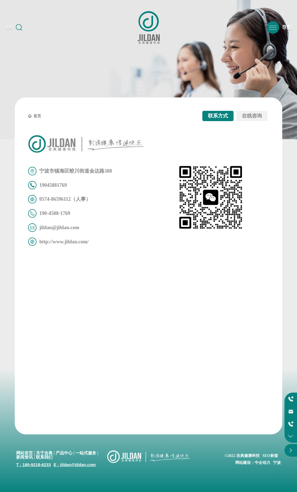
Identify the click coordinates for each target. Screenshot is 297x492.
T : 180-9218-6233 (33, 464)
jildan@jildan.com (59, 227)
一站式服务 (85, 453)
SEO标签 (270, 456)
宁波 (277, 463)
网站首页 (24, 453)
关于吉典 (44, 453)
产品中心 (64, 453)
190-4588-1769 (54, 213)
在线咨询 (252, 116)
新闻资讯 (24, 457)
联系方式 (218, 116)
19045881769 (53, 185)
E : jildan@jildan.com (75, 464)
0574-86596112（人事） (65, 199)
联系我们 (44, 457)
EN (9, 27)
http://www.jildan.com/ (64, 241)
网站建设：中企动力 (252, 463)
